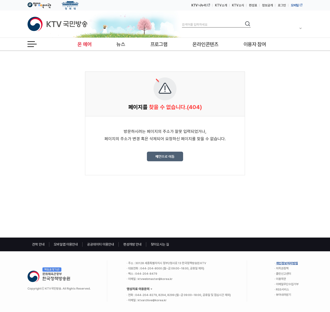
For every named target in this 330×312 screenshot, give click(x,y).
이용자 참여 (255, 44)
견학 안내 (38, 244)
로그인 (282, 5)
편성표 (253, 5)
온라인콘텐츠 (205, 44)
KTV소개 (221, 5)
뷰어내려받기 (283, 294)
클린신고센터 (283, 273)
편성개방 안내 (132, 244)
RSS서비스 (282, 289)
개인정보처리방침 (287, 263)
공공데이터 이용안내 (100, 244)
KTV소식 (238, 5)
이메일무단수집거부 (287, 284)
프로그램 (159, 44)
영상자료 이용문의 (138, 289)
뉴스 (120, 44)
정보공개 (267, 5)
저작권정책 (282, 268)
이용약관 (281, 279)
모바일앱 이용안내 (66, 244)
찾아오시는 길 (160, 244)
